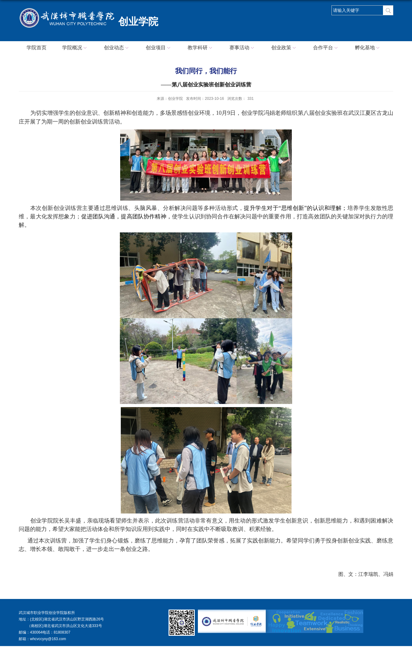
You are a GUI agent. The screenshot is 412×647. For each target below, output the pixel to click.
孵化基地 (368, 48)
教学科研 (201, 48)
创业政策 (284, 48)
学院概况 (75, 48)
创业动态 (117, 48)
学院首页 (37, 47)
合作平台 (326, 48)
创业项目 (159, 48)
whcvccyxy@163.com (48, 639)
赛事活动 (242, 48)
